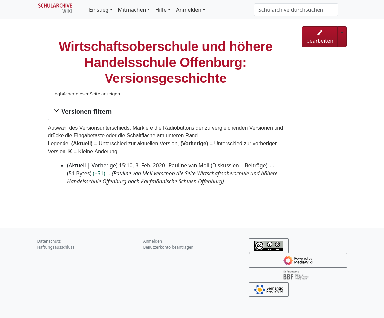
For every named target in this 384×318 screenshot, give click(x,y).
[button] (166, 111)
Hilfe (161, 9)
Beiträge (255, 165)
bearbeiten (319, 37)
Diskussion (225, 165)
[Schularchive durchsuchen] (296, 9)
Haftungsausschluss (56, 247)
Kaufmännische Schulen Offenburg (181, 181)
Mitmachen (132, 9)
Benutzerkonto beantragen (168, 247)
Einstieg (98, 9)
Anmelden (188, 9)
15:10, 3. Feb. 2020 (142, 165)
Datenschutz (49, 241)
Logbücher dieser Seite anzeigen (86, 94)
